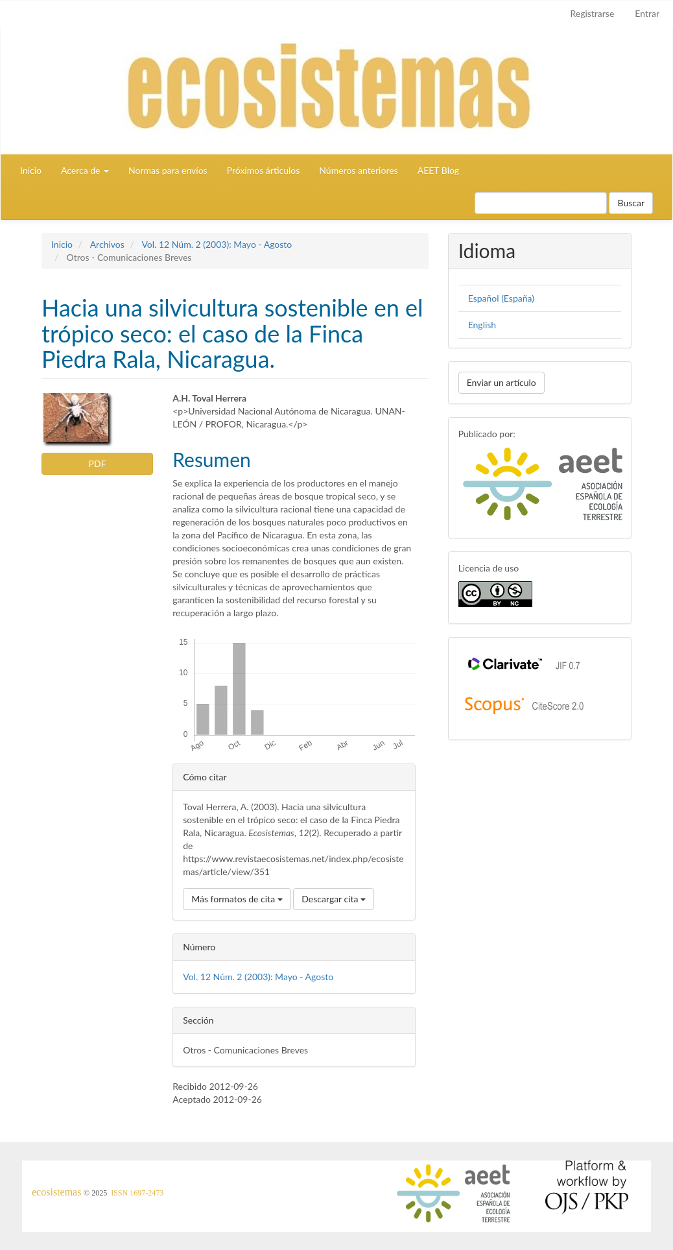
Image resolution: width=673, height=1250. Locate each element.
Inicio (30, 170)
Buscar (630, 202)
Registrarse (592, 13)
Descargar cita (333, 898)
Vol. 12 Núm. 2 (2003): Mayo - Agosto (216, 244)
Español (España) (501, 298)
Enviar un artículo (501, 382)
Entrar (647, 13)
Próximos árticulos (263, 170)
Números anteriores (358, 170)
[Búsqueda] (541, 203)
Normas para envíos (167, 170)
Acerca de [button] (85, 170)
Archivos (107, 244)
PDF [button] (97, 463)
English (482, 324)
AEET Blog (438, 170)
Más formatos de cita (236, 898)
